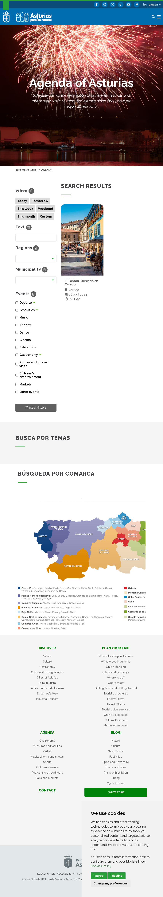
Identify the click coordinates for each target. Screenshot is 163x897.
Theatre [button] (26, 325)
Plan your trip (115, 648)
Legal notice (46, 873)
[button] (155, 4)
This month (26, 216)
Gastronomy (47, 666)
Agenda (47, 732)
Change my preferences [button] (110, 883)
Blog (116, 732)
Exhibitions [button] (28, 347)
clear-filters (35, 407)
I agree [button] (99, 875)
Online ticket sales (116, 714)
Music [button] (24, 317)
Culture (47, 661)
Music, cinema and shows (47, 756)
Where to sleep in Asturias (116, 656)
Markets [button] (26, 384)
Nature (47, 656)
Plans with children (116, 772)
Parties (47, 751)
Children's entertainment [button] (30, 375)
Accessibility (66, 873)
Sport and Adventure (116, 762)
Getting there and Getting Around (116, 688)
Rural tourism (47, 682)
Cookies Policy (101, 866)
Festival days (115, 698)
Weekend (45, 209)
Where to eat (115, 682)
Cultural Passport (116, 720)
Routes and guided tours (47, 772)
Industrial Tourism (47, 698)
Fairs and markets (47, 777)
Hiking (116, 777)
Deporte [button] (26, 302)
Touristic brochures (116, 693)
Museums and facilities (47, 746)
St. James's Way (47, 693)
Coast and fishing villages (47, 672)
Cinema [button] (25, 340)
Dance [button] (24, 332)
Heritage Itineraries (116, 725)
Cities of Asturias (47, 677)
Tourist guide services (116, 709)
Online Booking (116, 666)
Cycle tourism (116, 783)
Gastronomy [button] (29, 355)
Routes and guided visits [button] (33, 364)
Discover (47, 648)
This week (25, 209)
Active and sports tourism (47, 688)
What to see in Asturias (115, 661)
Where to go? (116, 677)
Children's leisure (47, 767)
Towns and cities (115, 767)
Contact (47, 790)
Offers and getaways (115, 672)
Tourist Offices (116, 704)
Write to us (115, 792)
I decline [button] (116, 875)
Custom (46, 216)
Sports (47, 762)
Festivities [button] (27, 310)
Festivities (115, 756)
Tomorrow (40, 201)
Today (22, 201)
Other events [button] (29, 392)
